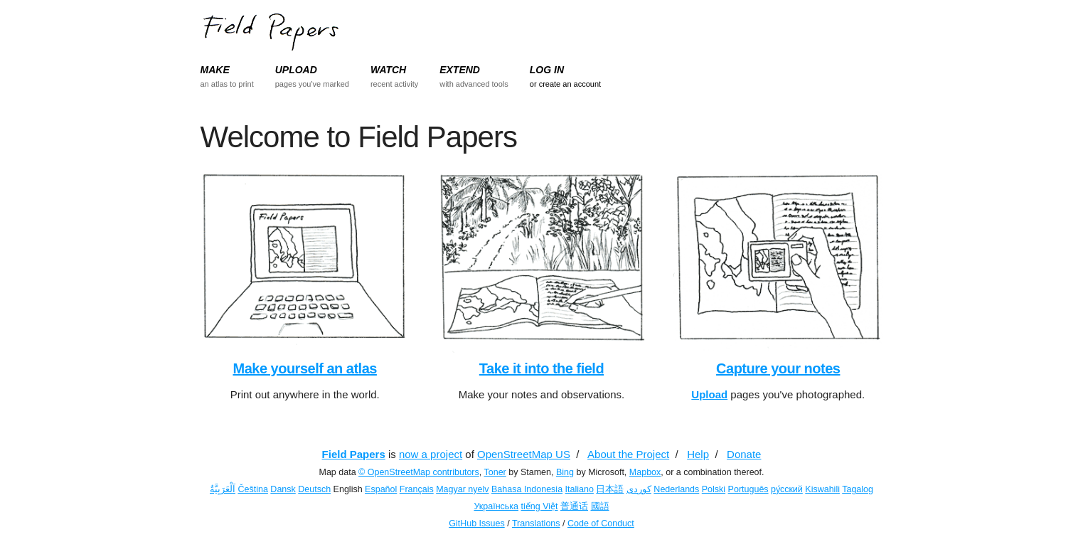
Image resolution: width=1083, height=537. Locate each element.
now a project (430, 454)
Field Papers (353, 454)
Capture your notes (778, 368)
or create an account (565, 84)
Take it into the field (541, 368)
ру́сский (787, 489)
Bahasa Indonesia (526, 489)
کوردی (638, 489)
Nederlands (676, 489)
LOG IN (547, 69)
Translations (536, 523)
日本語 (610, 489)
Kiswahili (822, 489)
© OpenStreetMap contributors (418, 472)
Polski (713, 489)
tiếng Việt (539, 506)
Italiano (579, 489)
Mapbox (645, 472)
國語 (600, 506)
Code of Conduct (600, 523)
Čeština (252, 489)
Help (698, 454)
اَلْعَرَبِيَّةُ (222, 489)
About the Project (628, 454)
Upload (709, 394)
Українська (496, 506)
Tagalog (857, 489)
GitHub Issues (477, 523)
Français (417, 489)
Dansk (282, 489)
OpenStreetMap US (523, 454)
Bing (565, 472)
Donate (744, 454)
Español (381, 489)
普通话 (574, 506)
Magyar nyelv (462, 489)
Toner (495, 472)
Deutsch (314, 489)
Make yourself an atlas (304, 368)
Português (748, 489)
